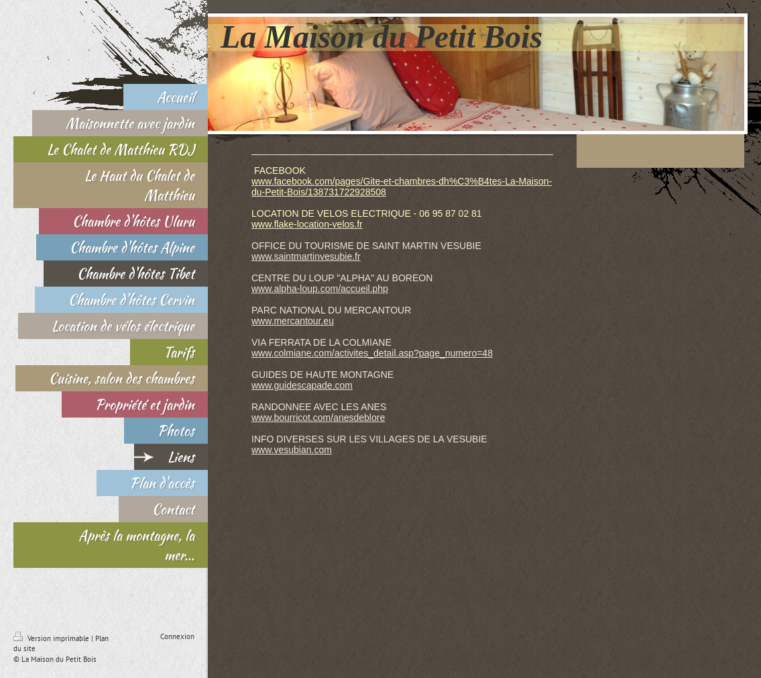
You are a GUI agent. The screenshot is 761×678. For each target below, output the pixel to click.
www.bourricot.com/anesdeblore (318, 417)
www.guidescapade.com (302, 385)
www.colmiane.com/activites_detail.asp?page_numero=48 (372, 353)
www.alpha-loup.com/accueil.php (319, 288)
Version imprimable (52, 638)
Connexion (177, 636)
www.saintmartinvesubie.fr (306, 256)
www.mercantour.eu (292, 321)
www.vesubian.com (291, 449)
